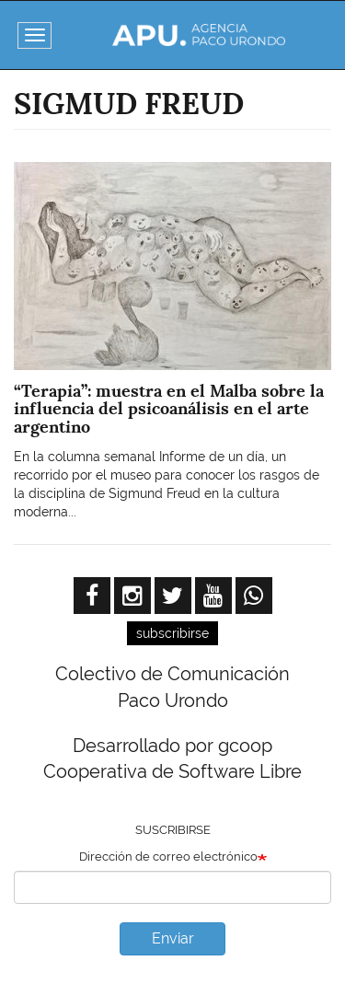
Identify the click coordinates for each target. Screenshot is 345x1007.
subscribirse (172, 633)
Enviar (173, 938)
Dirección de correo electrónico (168, 856)
